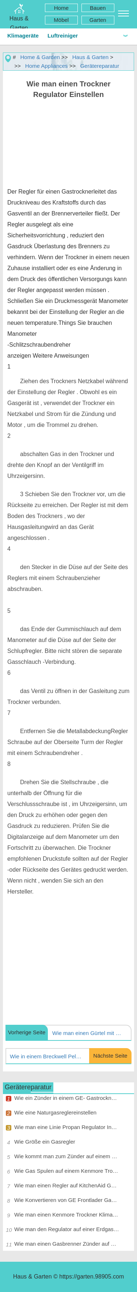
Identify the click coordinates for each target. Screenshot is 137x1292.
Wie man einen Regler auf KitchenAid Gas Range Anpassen (66, 1185)
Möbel (61, 20)
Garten (98, 20)
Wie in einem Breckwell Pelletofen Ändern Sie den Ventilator (46, 1056)
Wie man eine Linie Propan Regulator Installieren (66, 1127)
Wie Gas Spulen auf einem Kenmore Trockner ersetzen (66, 1171)
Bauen (98, 8)
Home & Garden (40, 57)
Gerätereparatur (99, 66)
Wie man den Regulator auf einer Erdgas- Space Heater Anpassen (66, 1229)
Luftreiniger (62, 35)
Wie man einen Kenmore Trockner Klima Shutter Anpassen (66, 1214)
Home (61, 8)
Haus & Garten (90, 57)
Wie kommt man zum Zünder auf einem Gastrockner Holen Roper (66, 1156)
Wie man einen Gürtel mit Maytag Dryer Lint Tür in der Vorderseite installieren (88, 1033)
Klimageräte (23, 35)
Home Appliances (46, 66)
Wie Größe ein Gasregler (44, 1142)
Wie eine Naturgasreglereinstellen (55, 1112)
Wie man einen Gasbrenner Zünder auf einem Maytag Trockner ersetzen (66, 1244)
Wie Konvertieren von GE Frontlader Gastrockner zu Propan (66, 1200)
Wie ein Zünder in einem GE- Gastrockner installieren (66, 1098)
